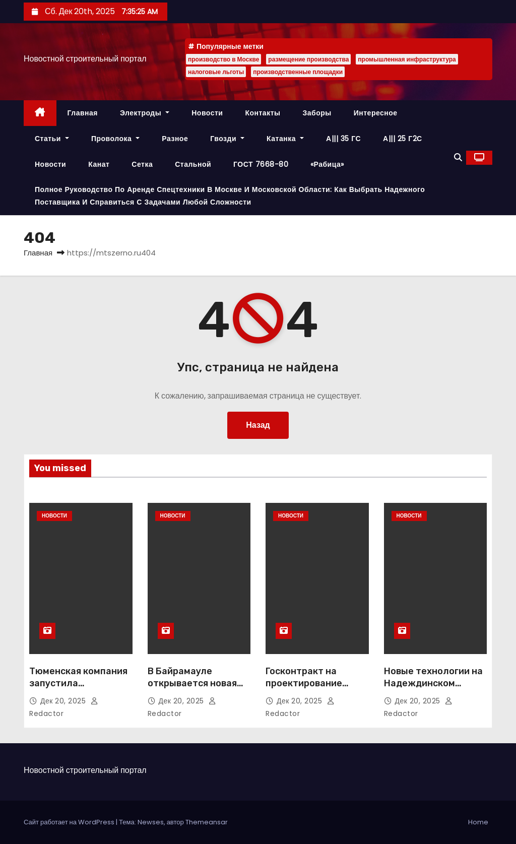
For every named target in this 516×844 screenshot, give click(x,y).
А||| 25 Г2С (402, 139)
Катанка (285, 139)
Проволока (115, 139)
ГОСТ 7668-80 (260, 164)
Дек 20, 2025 (64, 701)
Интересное (376, 113)
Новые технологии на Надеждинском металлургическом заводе (433, 689)
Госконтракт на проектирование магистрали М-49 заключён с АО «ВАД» (315, 689)
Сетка (142, 164)
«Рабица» (327, 164)
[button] (458, 157)
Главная (83, 113)
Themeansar (206, 822)
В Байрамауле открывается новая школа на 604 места (194, 683)
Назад (258, 425)
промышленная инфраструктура (407, 59)
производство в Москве (223, 59)
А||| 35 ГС (343, 139)
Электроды (144, 113)
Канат (98, 164)
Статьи (52, 139)
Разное (175, 139)
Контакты (262, 113)
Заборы (316, 113)
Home (478, 822)
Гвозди (227, 139)
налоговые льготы (216, 72)
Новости (207, 113)
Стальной (193, 164)
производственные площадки (298, 72)
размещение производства (308, 59)
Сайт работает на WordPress (70, 822)
